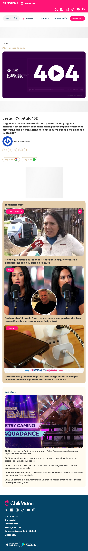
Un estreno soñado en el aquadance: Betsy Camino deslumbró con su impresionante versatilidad (41, 452)
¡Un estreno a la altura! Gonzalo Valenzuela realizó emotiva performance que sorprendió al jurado (43, 481)
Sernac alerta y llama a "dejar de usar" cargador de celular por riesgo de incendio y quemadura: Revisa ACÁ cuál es (41, 378)
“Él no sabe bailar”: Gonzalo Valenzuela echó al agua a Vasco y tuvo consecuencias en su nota (41, 466)
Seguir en (11, 159)
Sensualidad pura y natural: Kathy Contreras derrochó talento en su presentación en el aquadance (41, 459)
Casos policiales (15, 211)
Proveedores (11, 523)
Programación (60, 18)
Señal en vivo (77, 18)
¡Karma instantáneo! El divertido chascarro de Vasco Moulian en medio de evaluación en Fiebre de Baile (44, 474)
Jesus (5, 43)
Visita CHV (10, 534)
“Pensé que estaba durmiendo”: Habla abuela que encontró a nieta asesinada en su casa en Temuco (40, 261)
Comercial (10, 520)
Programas (44, 18)
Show (10, 270)
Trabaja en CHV (13, 527)
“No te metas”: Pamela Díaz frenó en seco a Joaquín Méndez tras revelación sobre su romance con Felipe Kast (42, 320)
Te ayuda (12, 328)
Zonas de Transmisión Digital (20, 531)
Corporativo (11, 516)
